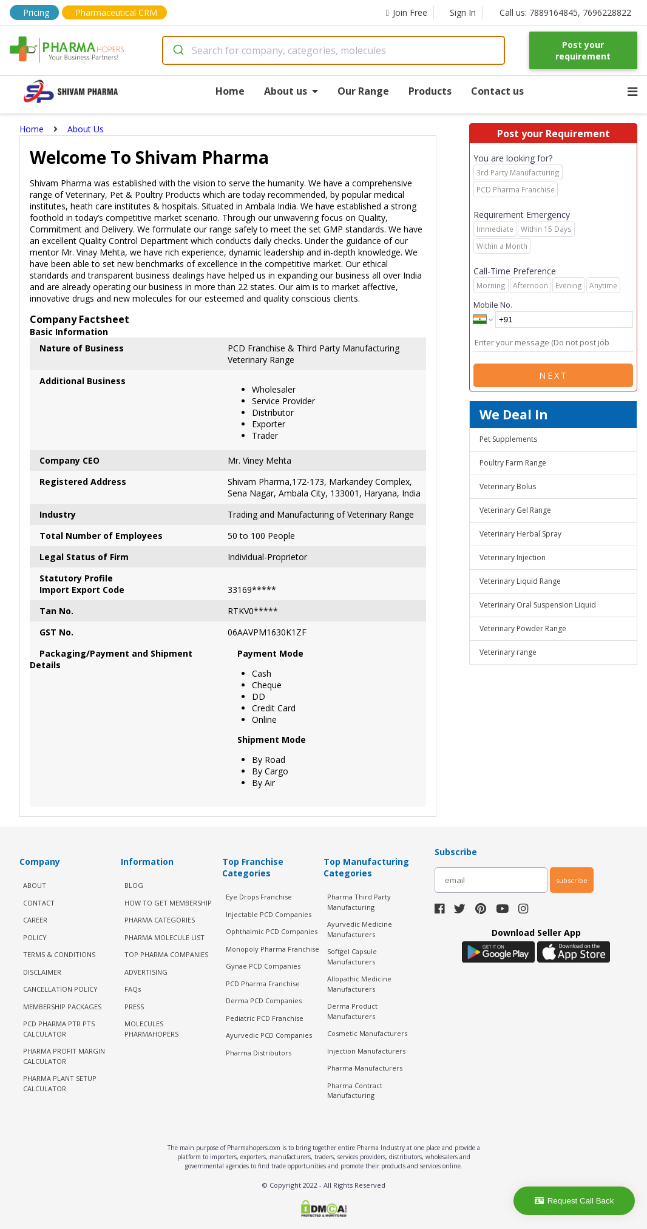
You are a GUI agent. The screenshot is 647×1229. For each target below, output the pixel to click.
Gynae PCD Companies (263, 965)
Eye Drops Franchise (259, 896)
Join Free (406, 12)
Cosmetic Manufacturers (367, 1033)
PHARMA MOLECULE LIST (164, 937)
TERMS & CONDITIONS (59, 954)
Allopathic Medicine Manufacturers (359, 984)
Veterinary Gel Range (515, 510)
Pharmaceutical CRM (116, 12)
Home (230, 91)
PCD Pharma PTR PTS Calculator (59, 1028)
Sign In (463, 12)
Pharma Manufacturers (364, 1067)
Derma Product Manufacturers (352, 1011)
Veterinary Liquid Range (520, 581)
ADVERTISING (146, 972)
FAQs (132, 989)
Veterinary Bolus (507, 486)
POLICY (35, 937)
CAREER (35, 919)
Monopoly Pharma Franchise (272, 948)
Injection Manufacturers (366, 1050)
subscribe (572, 880)
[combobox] (333, 50)
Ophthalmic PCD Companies (271, 931)
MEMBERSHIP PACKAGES (62, 1006)
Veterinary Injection (512, 557)
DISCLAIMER (42, 972)
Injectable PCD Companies (268, 914)
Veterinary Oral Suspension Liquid (537, 605)
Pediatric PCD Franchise (264, 1018)
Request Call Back (574, 1200)
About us (291, 91)
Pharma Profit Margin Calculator (64, 1056)
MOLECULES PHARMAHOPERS (151, 1028)
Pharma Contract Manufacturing (354, 1090)
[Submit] (177, 50)
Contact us (497, 91)
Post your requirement (583, 50)
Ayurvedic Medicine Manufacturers (359, 929)
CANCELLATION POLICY (60, 989)
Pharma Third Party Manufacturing (359, 902)
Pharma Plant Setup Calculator (60, 1083)
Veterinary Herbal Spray (520, 534)
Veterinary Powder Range (522, 628)
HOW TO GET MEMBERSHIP (168, 902)
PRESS (134, 1006)
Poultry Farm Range (512, 463)
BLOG (133, 885)
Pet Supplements (508, 439)
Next (553, 375)
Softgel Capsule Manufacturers (352, 956)
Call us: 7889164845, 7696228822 (565, 12)
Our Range (363, 91)
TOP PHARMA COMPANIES (166, 954)
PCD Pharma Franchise (263, 983)
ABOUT (34, 885)
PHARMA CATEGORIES (159, 919)
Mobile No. (492, 304)
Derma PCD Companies (264, 1000)
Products (430, 91)
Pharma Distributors (258, 1052)
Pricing (36, 12)
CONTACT (39, 902)
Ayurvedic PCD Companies (269, 1035)
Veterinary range (508, 652)
